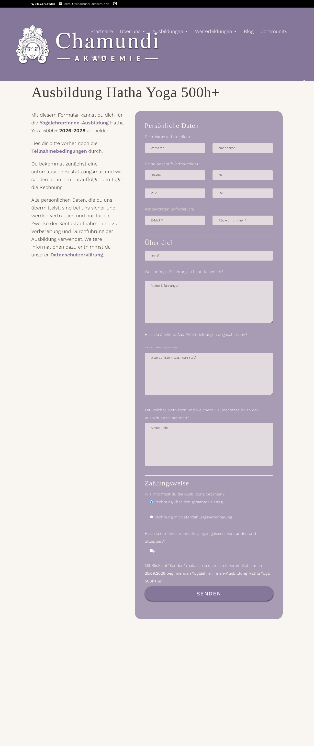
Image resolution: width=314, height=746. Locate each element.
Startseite (101, 32)
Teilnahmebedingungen (59, 151)
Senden (208, 594)
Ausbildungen (167, 32)
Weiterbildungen (213, 32)
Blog (249, 32)
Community (273, 32)
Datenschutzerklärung (76, 255)
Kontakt (99, 57)
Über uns (130, 32)
